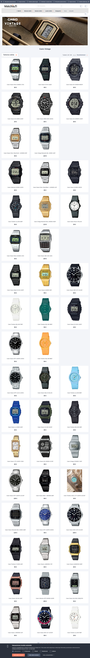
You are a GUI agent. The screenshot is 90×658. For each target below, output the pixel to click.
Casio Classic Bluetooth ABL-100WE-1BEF (33, 505)
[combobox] (47, 6)
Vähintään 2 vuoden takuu (46, 1)
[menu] (45, 10)
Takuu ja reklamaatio (41, 634)
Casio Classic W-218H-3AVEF (55, 408)
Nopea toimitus (22, 1)
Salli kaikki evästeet (18, 655)
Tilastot (36, 651)
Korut (65, 11)
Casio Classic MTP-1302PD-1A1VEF (33, 473)
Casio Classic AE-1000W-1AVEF (33, 114)
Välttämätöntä (17, 651)
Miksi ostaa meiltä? (24, 634)
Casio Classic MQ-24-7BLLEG (78, 212)
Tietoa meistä (22, 631)
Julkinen (54, 651)
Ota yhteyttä (6, 631)
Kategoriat (58, 11)
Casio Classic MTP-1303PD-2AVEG (55, 506)
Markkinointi (45, 651)
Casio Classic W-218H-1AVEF (78, 310)
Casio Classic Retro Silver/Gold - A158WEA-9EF (33, 146)
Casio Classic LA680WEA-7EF (55, 539)
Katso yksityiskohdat (48, 655)
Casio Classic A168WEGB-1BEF (78, 539)
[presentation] (1, 1)
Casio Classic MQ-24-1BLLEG (55, 375)
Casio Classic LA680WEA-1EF (33, 604)
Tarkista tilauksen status (25, 641)
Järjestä (74, 53)
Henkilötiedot (22, 636)
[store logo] (11, 6)
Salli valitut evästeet (34, 655)
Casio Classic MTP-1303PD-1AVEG (33, 343)
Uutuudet (71, 11)
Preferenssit (27, 651)
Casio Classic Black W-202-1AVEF (33, 277)
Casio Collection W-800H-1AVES (33, 179)
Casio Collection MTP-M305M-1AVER (55, 570)
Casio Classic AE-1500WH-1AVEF (78, 114)
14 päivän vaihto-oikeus (41, 631)
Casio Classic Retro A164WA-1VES (33, 244)
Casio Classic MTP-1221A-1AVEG (33, 375)
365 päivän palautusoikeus (60, 1)
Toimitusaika (6, 636)
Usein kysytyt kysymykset (9, 634)
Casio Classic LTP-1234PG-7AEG (33, 441)
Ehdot (20, 638)
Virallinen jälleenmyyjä (33, 1)
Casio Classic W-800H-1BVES (78, 179)
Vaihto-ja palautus (7, 638)
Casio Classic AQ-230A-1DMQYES (77, 571)
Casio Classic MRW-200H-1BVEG (55, 114)
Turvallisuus (6, 641)
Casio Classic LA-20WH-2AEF (33, 408)
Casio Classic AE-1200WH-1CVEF (55, 441)
